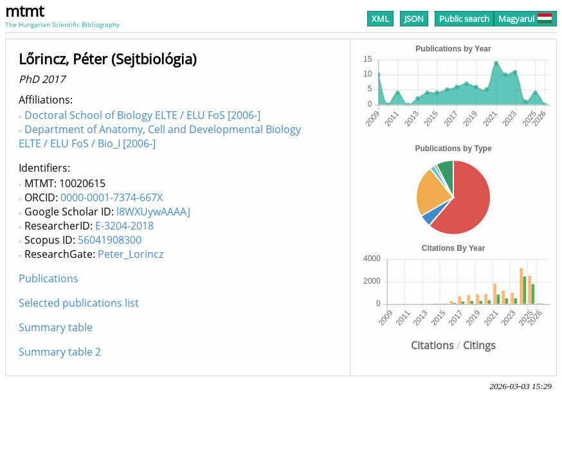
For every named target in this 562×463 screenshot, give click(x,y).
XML (380, 18)
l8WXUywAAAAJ (153, 211)
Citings (479, 345)
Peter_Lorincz (130, 254)
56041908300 (109, 240)
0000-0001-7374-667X (111, 197)
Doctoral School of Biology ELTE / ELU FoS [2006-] (142, 115)
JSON (414, 18)
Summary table (56, 327)
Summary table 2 (60, 352)
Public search (464, 18)
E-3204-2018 (124, 226)
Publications (48, 278)
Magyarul (525, 18)
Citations (432, 345)
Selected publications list (79, 303)
